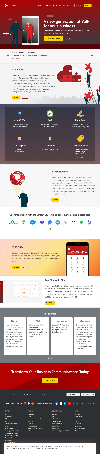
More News (15, 58)
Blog (76, 431)
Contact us (73, 395)
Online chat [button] (78, 424)
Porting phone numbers (11, 433)
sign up (87, 5)
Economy (30, 424)
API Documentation (80, 428)
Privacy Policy (55, 428)
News (52, 416)
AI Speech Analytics (10, 419)
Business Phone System (11, 435)
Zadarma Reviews (56, 419)
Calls (6, 414)
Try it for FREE (53, 38)
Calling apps (8, 416)
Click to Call (8, 438)
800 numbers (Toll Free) (35, 428)
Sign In (78, 5)
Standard (30, 421)
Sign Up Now (50, 381)
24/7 (50, 113)
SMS (29, 431)
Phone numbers (9, 428)
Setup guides (78, 416)
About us (54, 414)
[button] (48, 358)
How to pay (78, 414)
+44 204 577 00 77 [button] (39, 395)
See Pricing (80, 157)
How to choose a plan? (34, 419)
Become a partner (56, 424)
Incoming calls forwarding (12, 431)
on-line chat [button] (88, 395)
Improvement (19, 138)
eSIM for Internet (10, 442)
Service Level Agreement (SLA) (60, 431)
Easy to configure (50, 138)
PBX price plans (81, 150)
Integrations (78, 419)
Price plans (31, 414)
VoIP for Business (56, 421)
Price (80, 138)
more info (25, 98)
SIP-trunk (7, 421)
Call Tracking (8, 440)
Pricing (69, 38)
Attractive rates (80, 113)
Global (20, 113)
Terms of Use (55, 426)
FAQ (76, 421)
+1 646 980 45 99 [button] (25, 395)
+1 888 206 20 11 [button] (11, 395)
